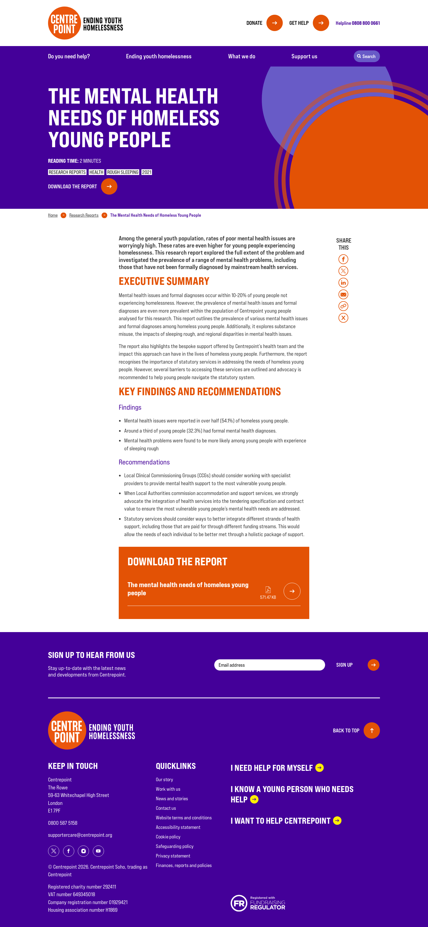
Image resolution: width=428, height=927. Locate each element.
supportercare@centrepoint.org (80, 835)
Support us (304, 56)
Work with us (168, 789)
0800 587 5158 (62, 823)
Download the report (72, 186)
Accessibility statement (178, 827)
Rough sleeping (122, 172)
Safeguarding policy (175, 846)
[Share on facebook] (343, 259)
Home (53, 215)
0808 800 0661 (366, 23)
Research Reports (84, 215)
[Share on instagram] (83, 851)
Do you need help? (69, 56)
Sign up (344, 665)
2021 (146, 172)
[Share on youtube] (98, 851)
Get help (299, 23)
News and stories (172, 798)
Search (369, 56)
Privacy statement (173, 856)
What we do (241, 56)
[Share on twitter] (343, 271)
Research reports (67, 172)
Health (96, 172)
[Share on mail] (343, 294)
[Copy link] (343, 306)
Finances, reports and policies (184, 865)
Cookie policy (168, 837)
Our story (164, 779)
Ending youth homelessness (159, 56)
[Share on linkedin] (343, 283)
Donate (254, 23)
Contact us (166, 808)
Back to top (346, 730)
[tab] (58, 215)
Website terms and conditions (184, 817)
